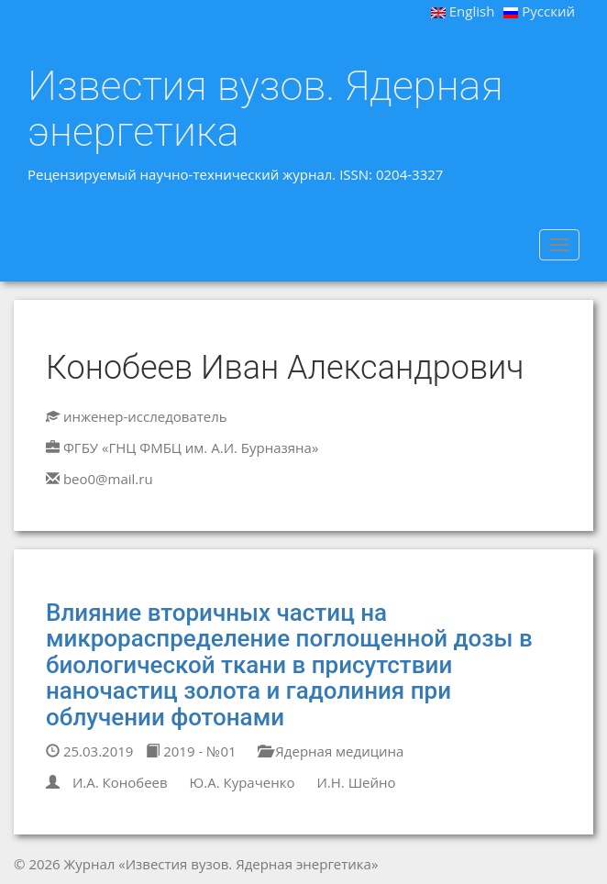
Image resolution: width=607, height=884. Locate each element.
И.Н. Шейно (355, 782)
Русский (539, 11)
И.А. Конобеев (120, 782)
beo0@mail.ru (108, 479)
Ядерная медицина (330, 751)
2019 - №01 (191, 751)
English (463, 11)
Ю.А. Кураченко (242, 782)
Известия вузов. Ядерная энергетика (265, 108)
